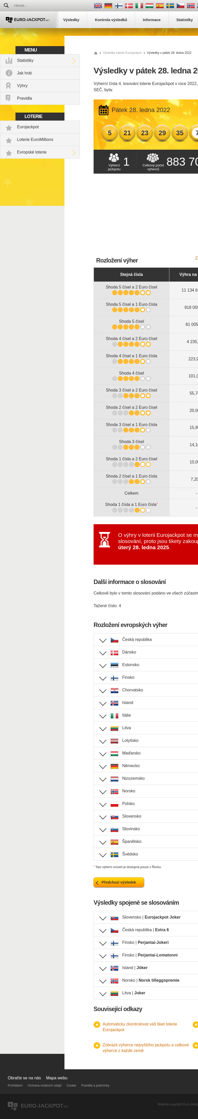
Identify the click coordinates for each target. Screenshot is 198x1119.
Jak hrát (24, 73)
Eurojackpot (28, 127)
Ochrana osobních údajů (44, 1085)
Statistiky (25, 60)
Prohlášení (15, 1085)
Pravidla (24, 98)
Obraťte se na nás (24, 1078)
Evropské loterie (32, 152)
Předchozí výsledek (119, 882)
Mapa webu (57, 1078)
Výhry (22, 85)
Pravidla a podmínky (95, 1085)
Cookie (71, 1085)
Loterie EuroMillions (35, 139)
